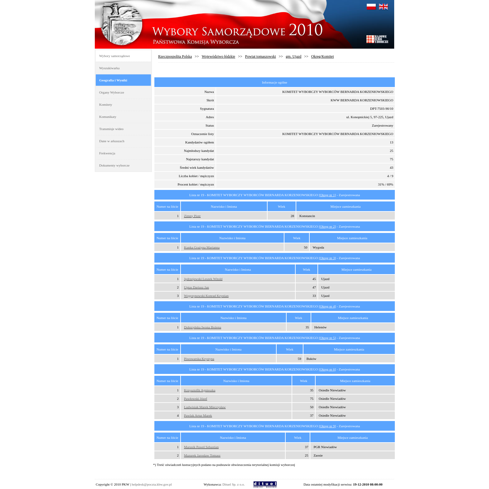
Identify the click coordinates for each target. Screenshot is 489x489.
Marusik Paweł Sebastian (201, 447)
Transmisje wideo (111, 129)
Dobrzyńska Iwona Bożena (202, 327)
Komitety (105, 104)
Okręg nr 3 (327, 258)
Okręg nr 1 (327, 195)
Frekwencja (107, 153)
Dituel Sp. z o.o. (233, 484)
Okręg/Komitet (322, 56)
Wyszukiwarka (109, 68)
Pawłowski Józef (195, 398)
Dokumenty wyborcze (114, 165)
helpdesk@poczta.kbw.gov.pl (152, 484)
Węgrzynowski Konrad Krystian (206, 296)
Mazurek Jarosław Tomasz (202, 455)
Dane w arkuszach (111, 141)
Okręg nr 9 (327, 426)
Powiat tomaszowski (260, 56)
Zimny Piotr (192, 216)
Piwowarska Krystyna (199, 359)
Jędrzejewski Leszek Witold (203, 279)
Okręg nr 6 (327, 369)
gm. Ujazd (293, 56)
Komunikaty (107, 117)
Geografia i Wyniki (113, 80)
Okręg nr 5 (327, 338)
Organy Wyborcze (111, 92)
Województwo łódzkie (218, 56)
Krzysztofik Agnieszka (199, 390)
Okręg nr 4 (327, 306)
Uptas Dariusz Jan (196, 287)
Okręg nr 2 (327, 226)
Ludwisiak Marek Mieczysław (205, 407)
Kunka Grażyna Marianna (202, 247)
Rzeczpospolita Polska (175, 56)
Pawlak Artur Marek (198, 415)
